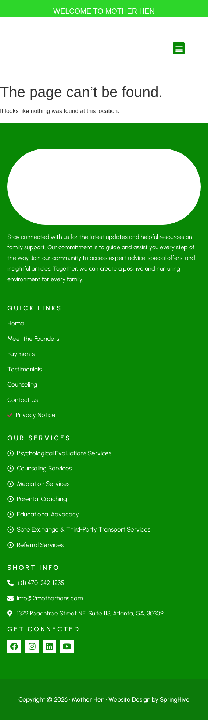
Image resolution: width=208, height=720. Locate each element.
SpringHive (175, 699)
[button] (179, 48)
